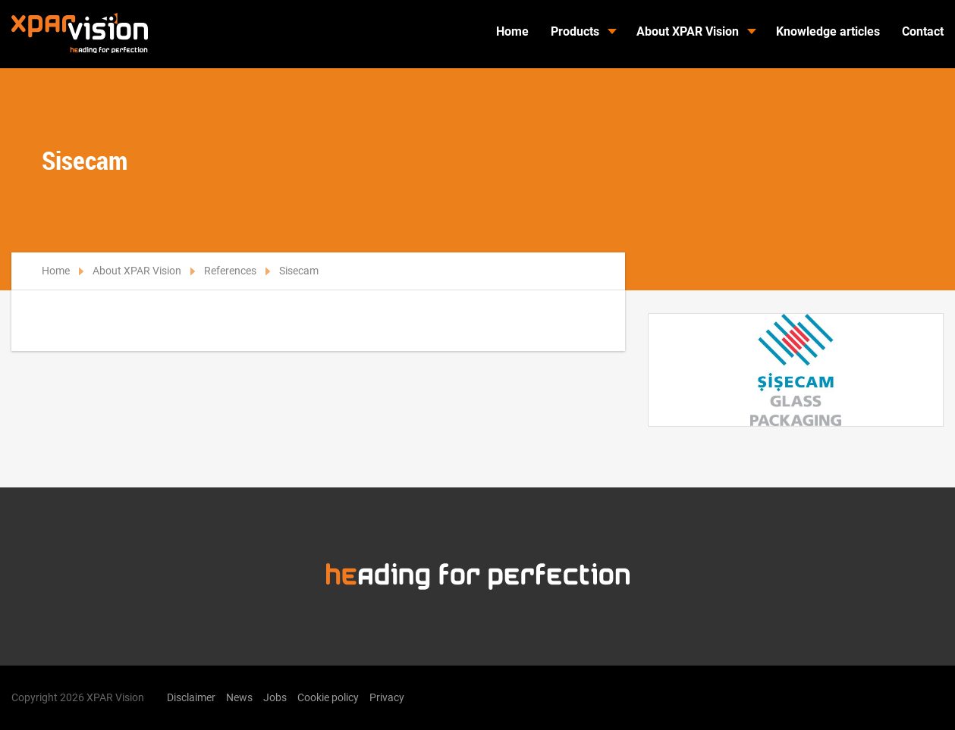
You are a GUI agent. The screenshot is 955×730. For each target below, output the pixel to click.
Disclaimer (191, 697)
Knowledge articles (828, 31)
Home (512, 31)
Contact (923, 31)
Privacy (386, 697)
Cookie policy (328, 697)
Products (575, 31)
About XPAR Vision (687, 31)
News (239, 697)
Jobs (275, 697)
